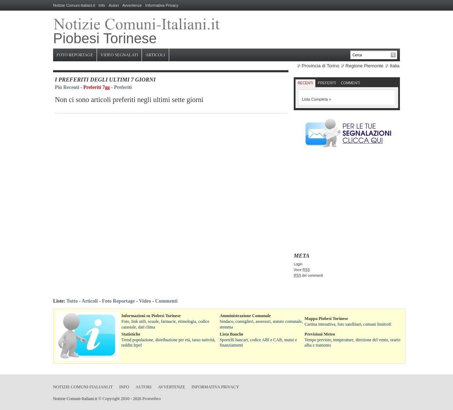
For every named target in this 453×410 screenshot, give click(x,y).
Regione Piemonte (364, 65)
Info (102, 5)
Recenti (305, 83)
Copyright (111, 398)
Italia (394, 65)
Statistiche (130, 334)
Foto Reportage (75, 54)
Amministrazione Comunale (245, 315)
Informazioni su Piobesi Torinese (151, 315)
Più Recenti (67, 87)
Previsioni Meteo (320, 334)
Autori (114, 5)
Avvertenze (132, 5)
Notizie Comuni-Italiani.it (74, 5)
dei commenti (308, 275)
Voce (302, 270)
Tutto (72, 301)
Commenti (350, 83)
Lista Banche (231, 334)
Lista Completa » (316, 99)
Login (298, 264)
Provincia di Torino (320, 65)
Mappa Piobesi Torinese (326, 318)
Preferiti (123, 87)
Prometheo (151, 398)
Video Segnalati (119, 54)
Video (145, 301)
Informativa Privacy (162, 5)
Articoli (155, 54)
